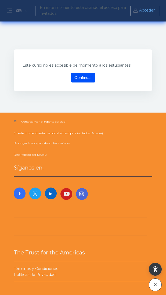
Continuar (83, 77)
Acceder (144, 11)
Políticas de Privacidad (35, 274)
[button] (22, 10)
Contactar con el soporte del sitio (43, 121)
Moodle (42, 155)
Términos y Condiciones (36, 268)
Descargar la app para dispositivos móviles (42, 143)
